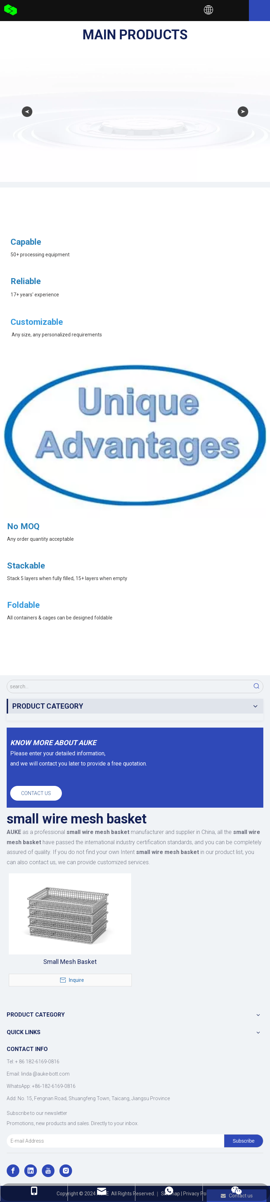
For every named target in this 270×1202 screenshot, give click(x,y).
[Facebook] (13, 1170)
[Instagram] (65, 1170)
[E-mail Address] (114, 1141)
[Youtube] (48, 1170)
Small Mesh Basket (70, 961)
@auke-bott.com (51, 1074)
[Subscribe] (243, 1141)
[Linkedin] (30, 1170)
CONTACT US (36, 793)
